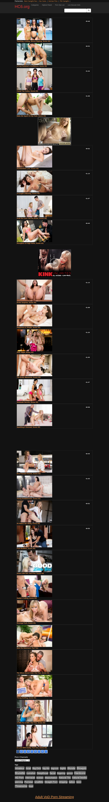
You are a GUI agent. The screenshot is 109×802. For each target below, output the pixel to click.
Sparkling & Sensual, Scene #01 (28, 427)
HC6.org (22, 6)
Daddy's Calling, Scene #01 (27, 598)
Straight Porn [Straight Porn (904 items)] (51, 782)
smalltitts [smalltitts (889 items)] (39, 782)
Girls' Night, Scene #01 (25, 352)
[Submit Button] (89, 10)
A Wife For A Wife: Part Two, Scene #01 (31, 723)
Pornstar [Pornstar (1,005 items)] (29, 782)
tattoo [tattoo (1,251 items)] (72, 782)
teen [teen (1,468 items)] (78, 782)
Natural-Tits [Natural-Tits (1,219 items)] (65, 777)
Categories (35, 5)
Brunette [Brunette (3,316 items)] (20, 773)
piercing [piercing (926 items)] (19, 782)
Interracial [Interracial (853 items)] (30, 777)
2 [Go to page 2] (21, 751)
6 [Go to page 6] (35, 751)
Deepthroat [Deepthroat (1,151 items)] (42, 773)
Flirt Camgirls (64, 1)
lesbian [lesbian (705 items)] (40, 778)
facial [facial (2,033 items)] (52, 773)
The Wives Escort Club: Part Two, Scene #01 (33, 673)
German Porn (53, 1)
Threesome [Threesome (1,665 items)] (21, 786)
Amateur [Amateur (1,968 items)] (19, 768)
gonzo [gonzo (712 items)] (70, 773)
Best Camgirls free (30, 1)
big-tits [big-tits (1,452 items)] (46, 768)
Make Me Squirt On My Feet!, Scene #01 (31, 116)
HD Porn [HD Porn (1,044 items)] (19, 777)
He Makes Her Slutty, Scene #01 (28, 523)
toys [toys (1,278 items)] (31, 786)
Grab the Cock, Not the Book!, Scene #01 (32, 218)
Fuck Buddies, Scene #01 (26, 548)
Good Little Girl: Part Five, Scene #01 (30, 573)
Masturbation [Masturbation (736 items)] (51, 778)
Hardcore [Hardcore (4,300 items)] (79, 773)
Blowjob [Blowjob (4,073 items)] (81, 768)
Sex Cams (42, 1)
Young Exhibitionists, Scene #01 (28, 498)
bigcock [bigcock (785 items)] (54, 768)
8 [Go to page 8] (42, 751)
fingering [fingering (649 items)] (61, 773)
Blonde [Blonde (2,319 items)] (71, 768)
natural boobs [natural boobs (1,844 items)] (79, 777)
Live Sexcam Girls (74, 5)
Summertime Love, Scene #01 (28, 168)
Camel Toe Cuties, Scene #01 (27, 91)
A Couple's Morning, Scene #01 (28, 193)
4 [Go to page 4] (28, 751)
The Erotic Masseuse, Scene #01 (29, 377)
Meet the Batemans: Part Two (27, 648)
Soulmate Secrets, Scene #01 (27, 402)
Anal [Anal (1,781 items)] (28, 768)
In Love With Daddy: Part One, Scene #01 (32, 748)
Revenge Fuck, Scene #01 (26, 623)
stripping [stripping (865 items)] (63, 782)
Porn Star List (59, 5)
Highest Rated (47, 5)
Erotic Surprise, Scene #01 (26, 302)
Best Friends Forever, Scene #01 (29, 474)
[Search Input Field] (75, 10)
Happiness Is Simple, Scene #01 (28, 327)
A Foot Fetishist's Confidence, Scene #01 (32, 66)
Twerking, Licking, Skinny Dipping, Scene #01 (33, 41)
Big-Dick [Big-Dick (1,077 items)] (37, 768)
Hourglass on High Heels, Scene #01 (30, 243)
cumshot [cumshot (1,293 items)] (31, 773)
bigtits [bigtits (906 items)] (63, 768)
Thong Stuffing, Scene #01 (26, 698)
